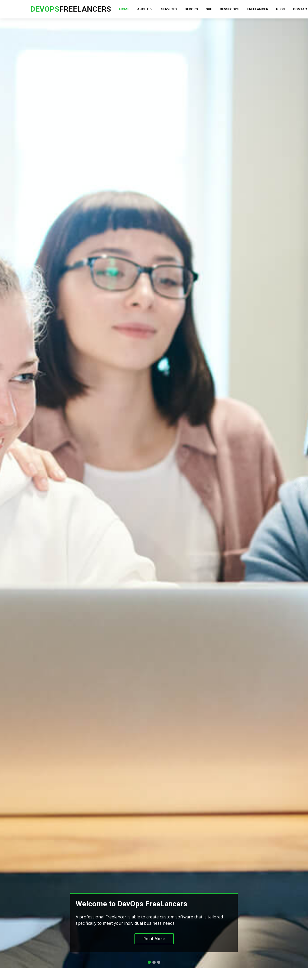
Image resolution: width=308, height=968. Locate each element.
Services (169, 9)
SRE (209, 9)
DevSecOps (229, 9)
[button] (7, 484)
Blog (280, 9)
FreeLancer (257, 9)
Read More (154, 939)
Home (124, 9)
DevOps (191, 9)
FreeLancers (70, 9)
